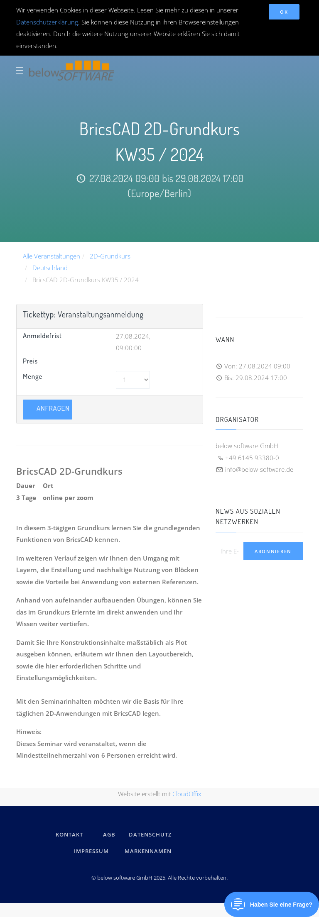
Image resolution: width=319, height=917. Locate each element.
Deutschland (50, 267)
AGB (109, 834)
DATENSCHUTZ (150, 834)
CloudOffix (186, 794)
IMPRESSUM (92, 851)
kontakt (69, 834)
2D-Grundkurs (110, 256)
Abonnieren (273, 551)
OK (284, 12)
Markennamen (148, 851)
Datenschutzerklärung (47, 22)
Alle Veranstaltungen (51, 256)
